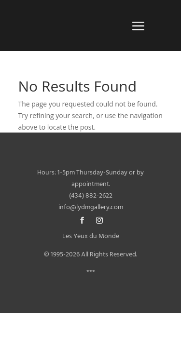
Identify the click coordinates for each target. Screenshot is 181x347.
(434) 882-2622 (90, 195)
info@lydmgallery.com (90, 207)
